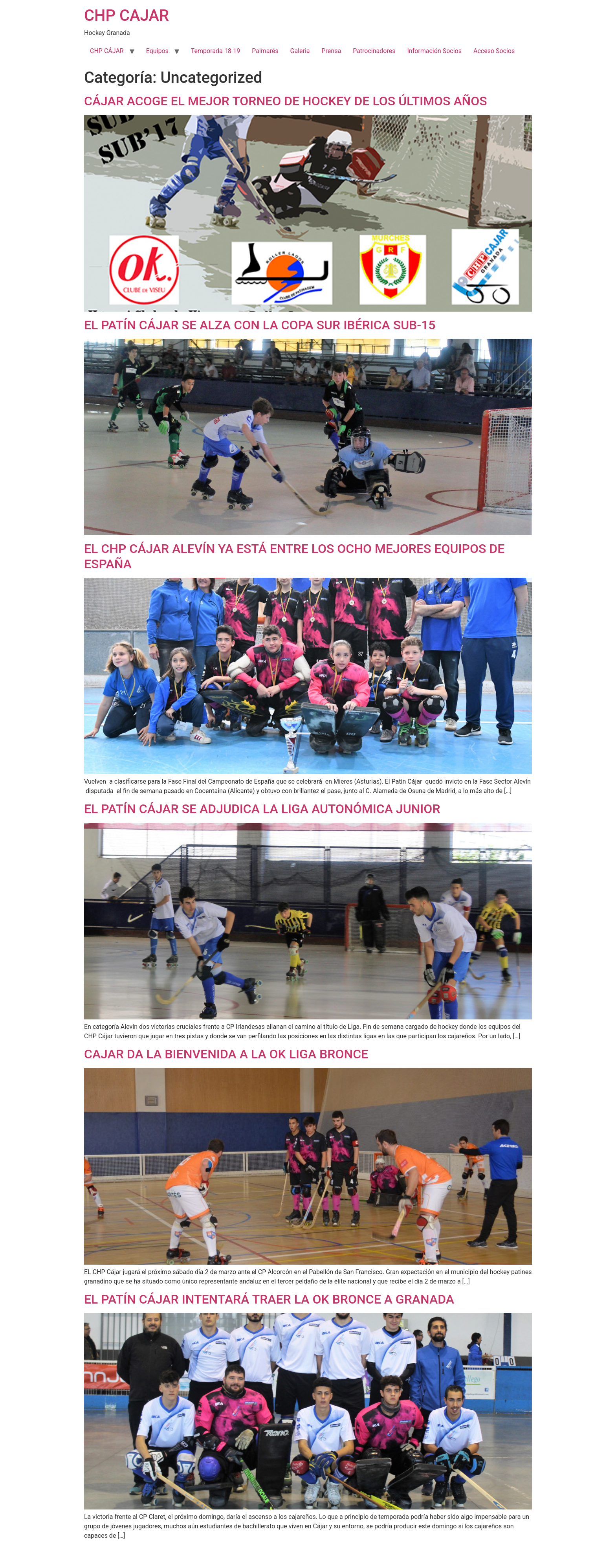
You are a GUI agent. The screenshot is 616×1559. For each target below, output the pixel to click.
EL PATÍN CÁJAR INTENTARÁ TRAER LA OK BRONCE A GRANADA (269, 1299)
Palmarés (265, 51)
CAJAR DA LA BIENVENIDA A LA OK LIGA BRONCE (226, 1054)
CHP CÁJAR (107, 51)
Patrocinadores (374, 51)
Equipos (157, 51)
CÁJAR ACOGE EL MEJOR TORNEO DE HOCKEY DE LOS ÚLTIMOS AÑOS (285, 101)
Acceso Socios (494, 51)
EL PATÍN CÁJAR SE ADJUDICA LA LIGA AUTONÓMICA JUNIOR (262, 808)
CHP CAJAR (126, 15)
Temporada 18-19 (215, 51)
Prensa (331, 51)
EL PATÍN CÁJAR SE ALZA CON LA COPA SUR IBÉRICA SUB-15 (260, 325)
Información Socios (434, 51)
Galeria (300, 51)
